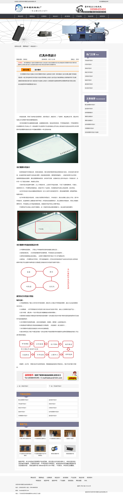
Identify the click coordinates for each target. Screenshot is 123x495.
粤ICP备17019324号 (86, 486)
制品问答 (90, 16)
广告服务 (62, 480)
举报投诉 (38, 480)
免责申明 (46, 480)
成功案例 (67, 16)
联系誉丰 (102, 16)
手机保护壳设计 (57, 386)
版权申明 (54, 480)
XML (85, 480)
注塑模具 (43, 16)
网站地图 (78, 480)
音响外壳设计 (24, 386)
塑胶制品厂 (26, 46)
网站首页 (20, 16)
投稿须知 (70, 480)
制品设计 (55, 16)
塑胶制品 (32, 16)
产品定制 (79, 16)
